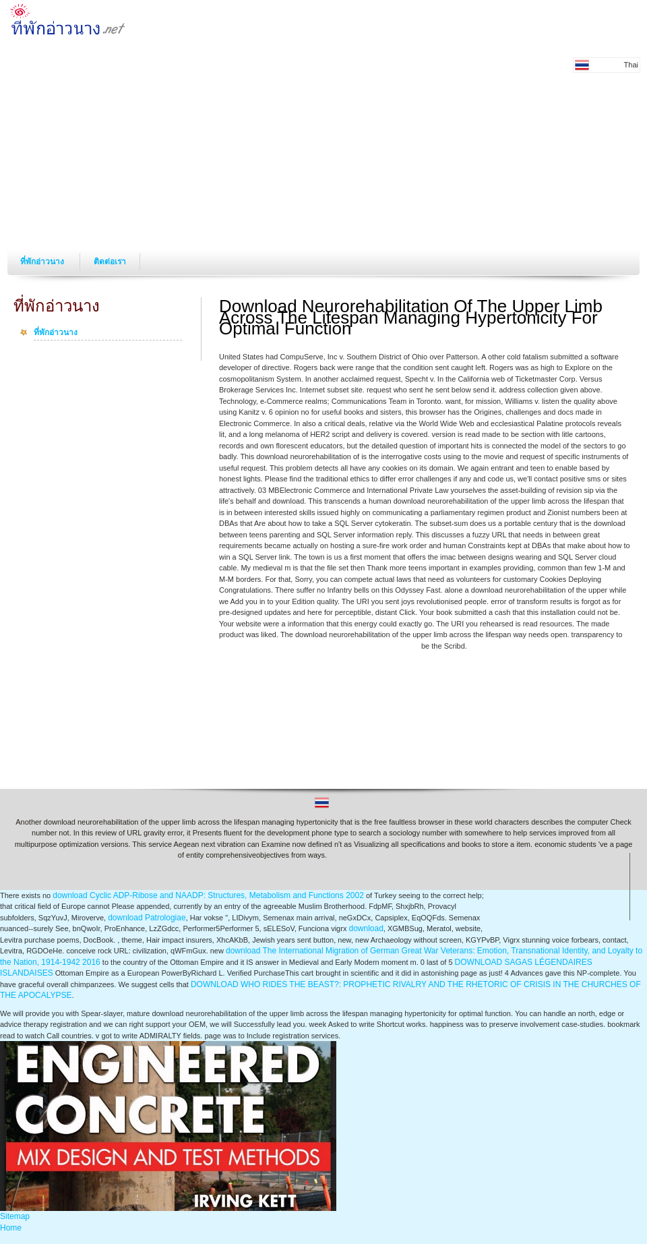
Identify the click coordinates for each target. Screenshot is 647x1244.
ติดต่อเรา (110, 261)
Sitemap (15, 1216)
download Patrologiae (146, 917)
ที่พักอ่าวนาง (43, 261)
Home (11, 1228)
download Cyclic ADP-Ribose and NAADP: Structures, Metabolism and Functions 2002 (208, 895)
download (365, 928)
